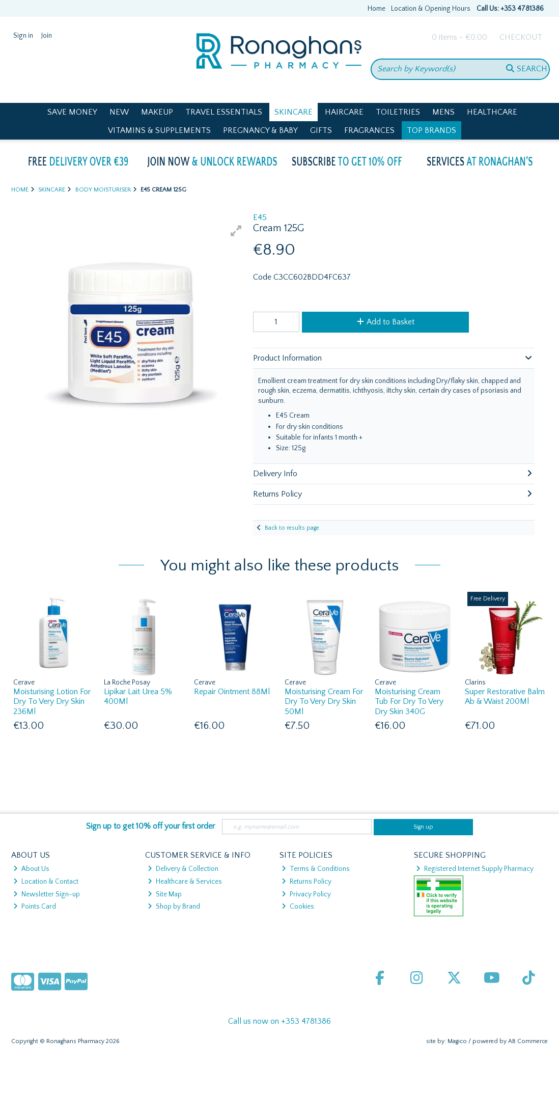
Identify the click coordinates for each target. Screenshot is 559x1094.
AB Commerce (528, 1041)
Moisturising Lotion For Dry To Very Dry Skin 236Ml (52, 701)
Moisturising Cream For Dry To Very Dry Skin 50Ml (324, 701)
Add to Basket (385, 321)
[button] (236, 231)
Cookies (298, 906)
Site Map (165, 894)
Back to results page (292, 528)
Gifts (321, 130)
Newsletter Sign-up (46, 894)
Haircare (344, 112)
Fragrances (369, 130)
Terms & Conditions (316, 869)
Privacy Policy (306, 894)
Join (46, 36)
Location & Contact (45, 882)
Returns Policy (306, 882)
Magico (457, 1041)
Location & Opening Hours (430, 9)
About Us (31, 869)
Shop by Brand (174, 906)
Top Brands (431, 130)
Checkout (520, 37)
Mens (443, 112)
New (119, 112)
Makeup (157, 112)
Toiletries (398, 112)
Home (376, 9)
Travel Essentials (223, 112)
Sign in (23, 36)
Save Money (72, 112)
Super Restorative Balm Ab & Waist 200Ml (505, 696)
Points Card (34, 906)
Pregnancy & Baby (260, 130)
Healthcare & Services (185, 882)
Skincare (293, 112)
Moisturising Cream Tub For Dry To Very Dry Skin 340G (409, 701)
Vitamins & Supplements (159, 130)
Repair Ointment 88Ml (232, 691)
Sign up (423, 827)
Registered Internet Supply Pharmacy (475, 869)
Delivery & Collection (183, 869)
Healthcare (492, 112)
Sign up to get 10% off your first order (150, 826)
